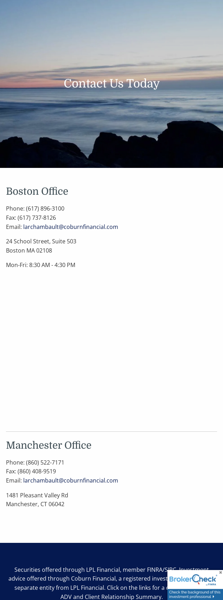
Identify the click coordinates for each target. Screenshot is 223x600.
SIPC (170, 570)
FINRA (155, 570)
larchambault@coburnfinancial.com (70, 227)
